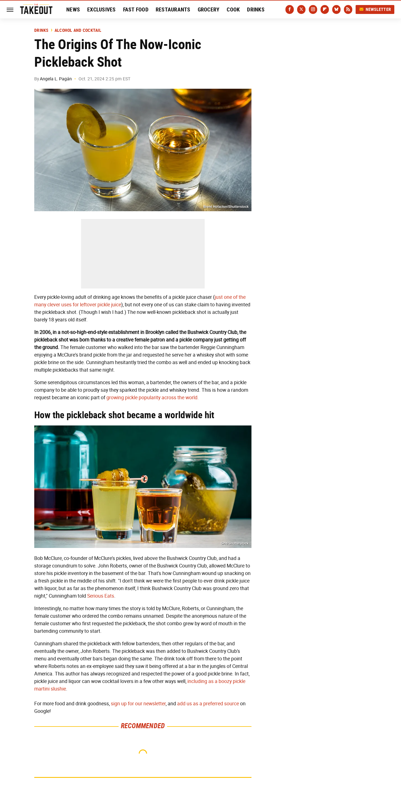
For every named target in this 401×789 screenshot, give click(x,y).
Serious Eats (100, 596)
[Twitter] (301, 9)
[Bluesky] (336, 9)
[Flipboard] (325, 9)
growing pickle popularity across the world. (152, 397)
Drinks (256, 9)
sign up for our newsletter (138, 704)
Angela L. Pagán (56, 78)
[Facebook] (289, 9)
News (73, 9)
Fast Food (135, 9)
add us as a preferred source (208, 704)
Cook (233, 9)
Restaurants (173, 9)
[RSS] (348, 9)
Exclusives (101, 9)
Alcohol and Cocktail (78, 30)
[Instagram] (313, 9)
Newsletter (375, 9)
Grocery (209, 9)
